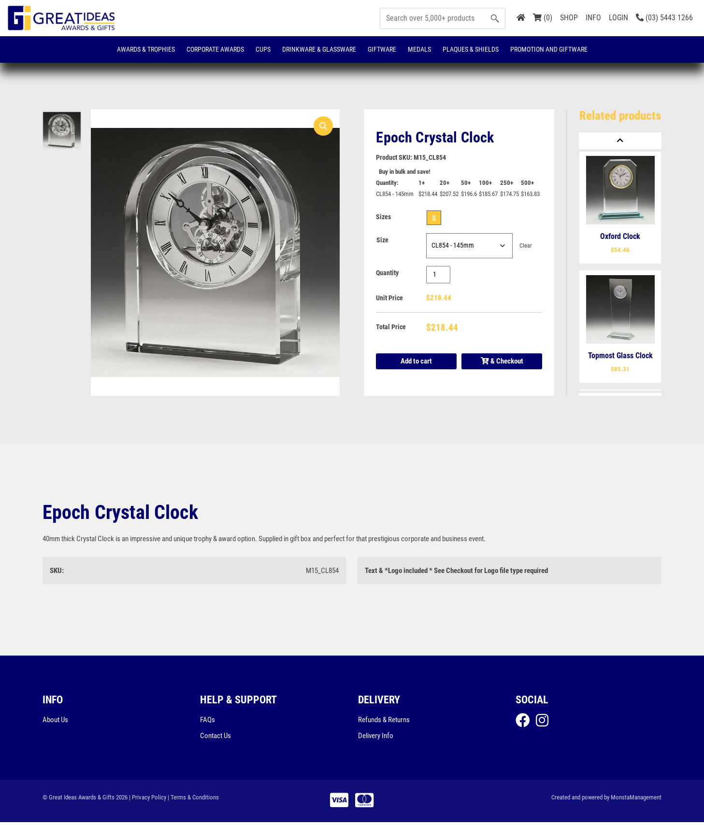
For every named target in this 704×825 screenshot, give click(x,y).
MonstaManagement (636, 799)
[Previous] (620, 140)
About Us (55, 721)
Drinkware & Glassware (319, 49)
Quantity (387, 274)
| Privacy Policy (147, 799)
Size (382, 241)
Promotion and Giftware (549, 49)
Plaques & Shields (471, 49)
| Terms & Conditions (193, 799)
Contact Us (215, 738)
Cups (263, 49)
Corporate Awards (215, 49)
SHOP (569, 17)
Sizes (383, 218)
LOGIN (618, 17)
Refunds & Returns (384, 721)
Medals (419, 49)
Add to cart (416, 362)
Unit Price (389, 299)
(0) (542, 17)
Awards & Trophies (146, 49)
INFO (593, 17)
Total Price (391, 328)
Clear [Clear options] (525, 246)
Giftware (382, 49)
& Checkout (502, 362)
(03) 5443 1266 (664, 17)
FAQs (207, 721)
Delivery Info (375, 738)
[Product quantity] (438, 275)
